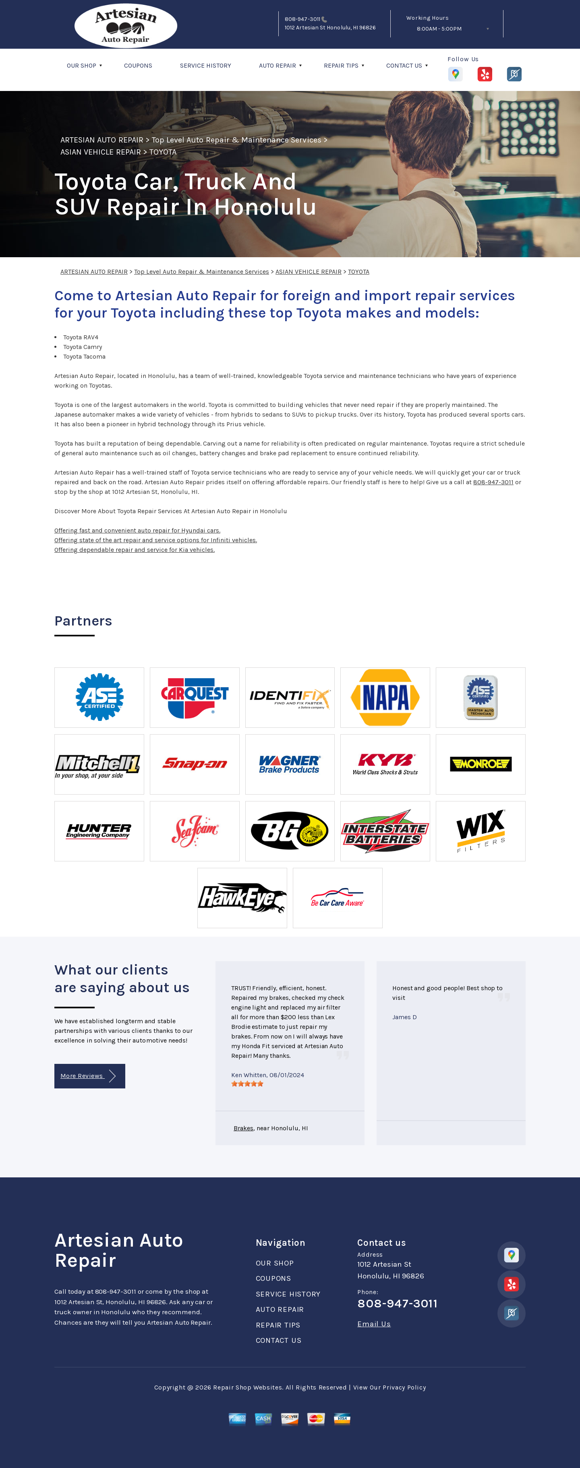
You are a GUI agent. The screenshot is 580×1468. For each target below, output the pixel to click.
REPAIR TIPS (341, 65)
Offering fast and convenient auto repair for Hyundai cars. (137, 530)
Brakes (243, 1128)
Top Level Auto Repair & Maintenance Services (236, 140)
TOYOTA (162, 152)
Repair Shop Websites (247, 1387)
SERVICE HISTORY (205, 65)
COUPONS (138, 65)
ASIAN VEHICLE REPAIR (100, 152)
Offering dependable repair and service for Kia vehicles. (134, 549)
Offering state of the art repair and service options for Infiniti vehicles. (155, 540)
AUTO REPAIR (277, 65)
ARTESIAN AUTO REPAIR (101, 140)
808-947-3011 (302, 19)
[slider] (247, 1083)
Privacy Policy (404, 1387)
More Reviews (88, 1076)
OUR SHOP (81, 65)
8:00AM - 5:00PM (439, 28)
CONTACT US (404, 65)
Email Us (374, 1324)
